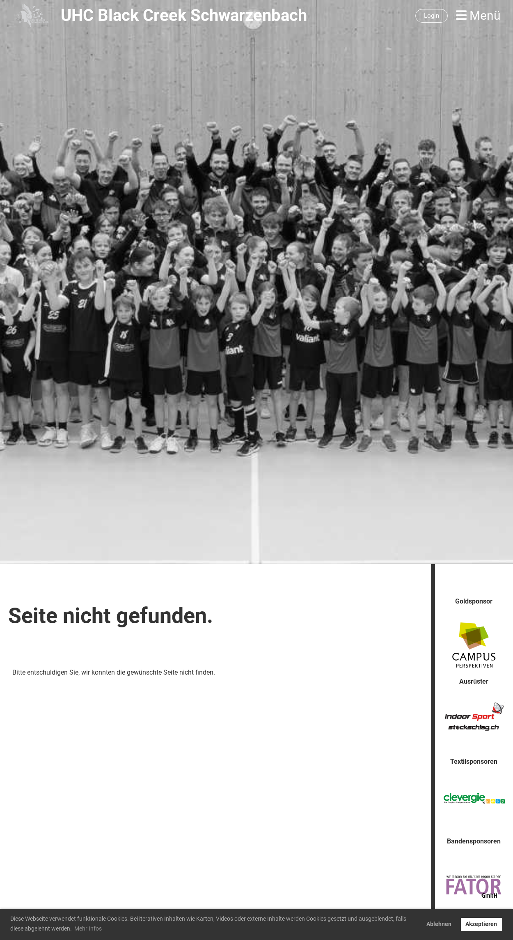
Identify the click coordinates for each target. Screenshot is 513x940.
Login (431, 15)
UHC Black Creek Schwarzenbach (184, 15)
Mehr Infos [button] (88, 928)
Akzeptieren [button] (481, 924)
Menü (478, 15)
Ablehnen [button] (438, 924)
